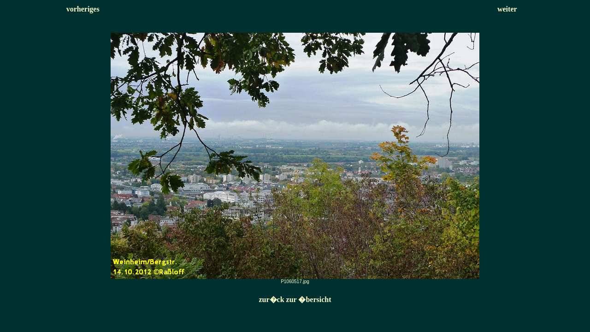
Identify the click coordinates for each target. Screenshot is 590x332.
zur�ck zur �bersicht (295, 299)
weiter (507, 9)
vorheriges (83, 9)
